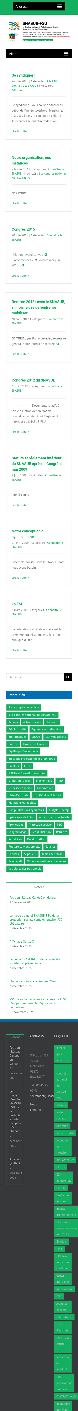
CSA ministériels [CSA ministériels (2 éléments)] (56, 737)
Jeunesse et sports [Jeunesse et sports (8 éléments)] (20, 788)
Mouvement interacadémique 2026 (33, 981)
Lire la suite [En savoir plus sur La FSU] (19, 650)
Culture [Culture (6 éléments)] (13, 744)
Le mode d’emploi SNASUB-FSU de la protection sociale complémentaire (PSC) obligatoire (36, 919)
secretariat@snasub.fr (44, 1096)
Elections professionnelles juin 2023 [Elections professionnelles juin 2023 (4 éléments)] (32, 759)
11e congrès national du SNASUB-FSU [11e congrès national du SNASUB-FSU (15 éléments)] (32, 715)
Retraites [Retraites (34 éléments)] (61, 832)
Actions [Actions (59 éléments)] (13, 722)
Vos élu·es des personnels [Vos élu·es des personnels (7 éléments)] (25, 868)
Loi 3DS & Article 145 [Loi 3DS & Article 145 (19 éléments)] (47, 795)
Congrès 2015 (23, 229)
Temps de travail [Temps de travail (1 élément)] (52, 854)
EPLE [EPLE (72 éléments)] (27, 766)
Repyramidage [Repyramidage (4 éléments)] (17, 832)
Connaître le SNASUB (25, 85)
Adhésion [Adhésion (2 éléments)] (52, 722)
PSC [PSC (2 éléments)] (59, 824)
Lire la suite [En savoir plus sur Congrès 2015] (19, 276)
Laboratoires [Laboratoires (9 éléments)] (45, 788)
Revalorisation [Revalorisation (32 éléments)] (36, 839)
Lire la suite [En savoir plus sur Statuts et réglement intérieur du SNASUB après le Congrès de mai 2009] (19, 505)
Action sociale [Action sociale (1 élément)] (32, 722)
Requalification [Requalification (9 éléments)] (41, 832)
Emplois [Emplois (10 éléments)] (14, 766)
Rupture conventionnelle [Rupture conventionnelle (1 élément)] (24, 846)
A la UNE (52, 81)
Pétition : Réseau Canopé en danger (33, 898)
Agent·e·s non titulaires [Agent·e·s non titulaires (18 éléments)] (47, 729)
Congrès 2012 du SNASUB (33, 380)
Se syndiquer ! (23, 75)
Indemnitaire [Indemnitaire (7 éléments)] (44, 781)
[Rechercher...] (35, 677)
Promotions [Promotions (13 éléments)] (16, 824)
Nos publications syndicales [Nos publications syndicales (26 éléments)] (26, 810)
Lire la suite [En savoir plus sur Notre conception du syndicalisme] (19, 578)
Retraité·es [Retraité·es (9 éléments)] (15, 839)
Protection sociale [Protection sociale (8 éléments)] (40, 824)
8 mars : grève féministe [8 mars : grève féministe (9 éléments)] (24, 707)
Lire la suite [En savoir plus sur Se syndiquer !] (19, 131)
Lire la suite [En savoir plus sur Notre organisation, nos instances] (19, 203)
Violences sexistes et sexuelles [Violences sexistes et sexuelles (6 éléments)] (46, 861)
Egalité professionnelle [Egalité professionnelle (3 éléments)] (23, 751)
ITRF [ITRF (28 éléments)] (60, 781)
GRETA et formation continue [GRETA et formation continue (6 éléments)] (27, 773)
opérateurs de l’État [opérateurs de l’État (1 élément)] (21, 817)
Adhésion (18, 90)
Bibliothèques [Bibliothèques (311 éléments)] (17, 737)
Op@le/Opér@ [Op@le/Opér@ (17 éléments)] (59, 810)
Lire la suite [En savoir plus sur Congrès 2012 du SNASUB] (19, 432)
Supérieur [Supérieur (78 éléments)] (30, 854)
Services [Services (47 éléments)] (14, 854)
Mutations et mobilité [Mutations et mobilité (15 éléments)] (22, 802)
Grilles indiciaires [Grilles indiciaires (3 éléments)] (20, 781)
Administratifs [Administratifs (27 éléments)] (17, 729)
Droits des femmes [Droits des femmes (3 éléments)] (35, 744)
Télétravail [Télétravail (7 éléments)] (15, 861)
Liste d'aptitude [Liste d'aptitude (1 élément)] (18, 795)
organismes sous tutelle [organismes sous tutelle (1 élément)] (54, 817)
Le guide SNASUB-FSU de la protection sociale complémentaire (35, 961)
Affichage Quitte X (22, 941)
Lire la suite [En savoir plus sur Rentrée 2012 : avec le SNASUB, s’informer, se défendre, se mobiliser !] (19, 354)
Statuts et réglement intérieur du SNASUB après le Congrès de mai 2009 (39, 464)
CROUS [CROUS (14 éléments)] (36, 737)
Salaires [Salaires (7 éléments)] (50, 846)
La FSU (18, 604)
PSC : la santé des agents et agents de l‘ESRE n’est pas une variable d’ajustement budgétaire (39, 1003)
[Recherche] (68, 677)
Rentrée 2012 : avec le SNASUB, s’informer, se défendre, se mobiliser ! (38, 307)
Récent (39, 887)
